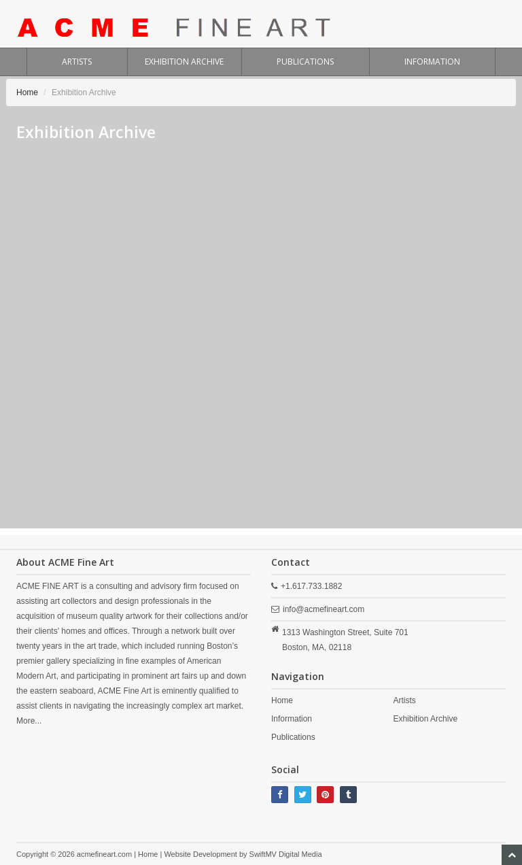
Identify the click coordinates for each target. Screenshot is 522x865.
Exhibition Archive (425, 719)
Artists (404, 700)
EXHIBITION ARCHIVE (184, 61)
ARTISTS (77, 61)
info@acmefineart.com (323, 609)
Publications (293, 737)
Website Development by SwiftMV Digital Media (242, 854)
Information (291, 719)
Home (27, 92)
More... (28, 721)
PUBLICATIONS (305, 61)
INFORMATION (432, 61)
